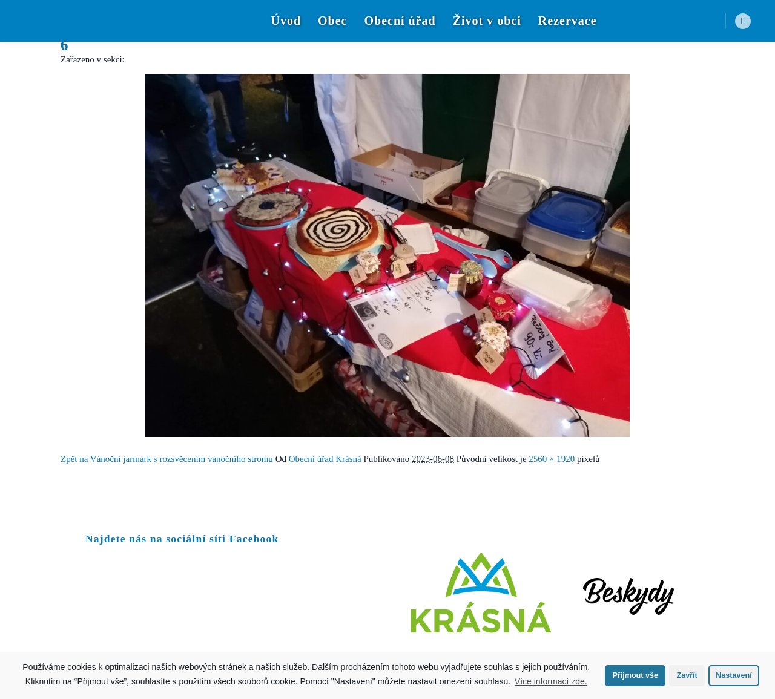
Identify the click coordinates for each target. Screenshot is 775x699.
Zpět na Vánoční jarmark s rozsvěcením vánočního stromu (167, 459)
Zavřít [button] (686, 675)
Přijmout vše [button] (635, 675)
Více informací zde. (551, 681)
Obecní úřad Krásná (325, 459)
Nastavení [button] (734, 675)
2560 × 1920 (552, 459)
